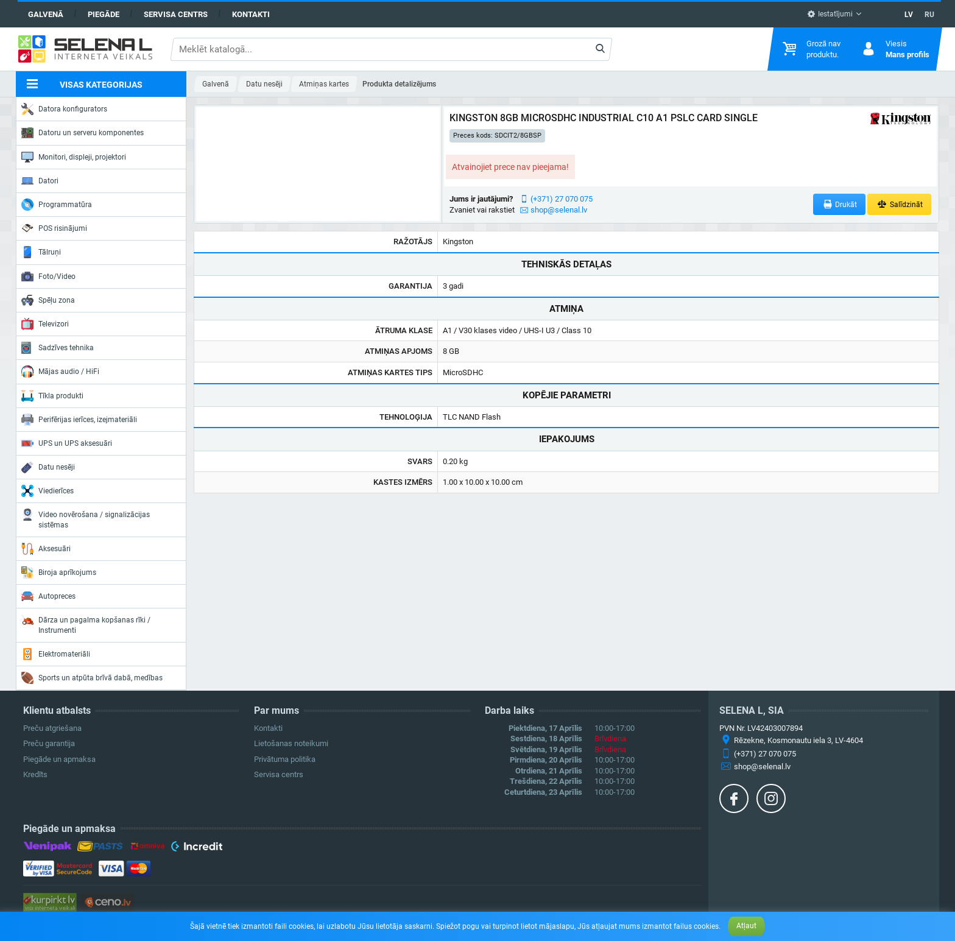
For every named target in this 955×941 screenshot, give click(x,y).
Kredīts (35, 774)
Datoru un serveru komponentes (82, 133)
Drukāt (840, 204)
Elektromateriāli (55, 654)
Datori (39, 181)
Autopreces (48, 596)
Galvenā (45, 14)
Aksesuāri (46, 549)
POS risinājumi (54, 227)
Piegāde (103, 14)
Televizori (45, 324)
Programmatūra (56, 205)
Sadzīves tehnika (57, 348)
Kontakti (251, 14)
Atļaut (746, 926)
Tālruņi (41, 252)
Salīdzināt (899, 204)
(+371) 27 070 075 (561, 198)
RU (929, 14)
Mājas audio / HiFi (60, 371)
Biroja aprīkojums (58, 572)
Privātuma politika (284, 759)
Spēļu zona (48, 300)
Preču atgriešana (52, 728)
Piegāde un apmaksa (59, 759)
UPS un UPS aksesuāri (66, 443)
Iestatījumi (829, 14)
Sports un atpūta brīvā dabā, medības (92, 678)
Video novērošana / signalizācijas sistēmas (85, 519)
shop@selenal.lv (558, 209)
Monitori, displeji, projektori (73, 157)
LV (908, 14)
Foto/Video (48, 276)
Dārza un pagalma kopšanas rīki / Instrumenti (85, 624)
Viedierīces (47, 491)
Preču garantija (49, 743)
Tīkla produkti (52, 396)
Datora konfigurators (64, 109)
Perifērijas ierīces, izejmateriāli (79, 420)
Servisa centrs (176, 14)
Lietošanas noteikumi (291, 743)
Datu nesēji (48, 467)
